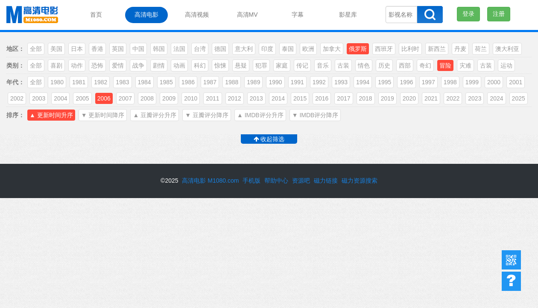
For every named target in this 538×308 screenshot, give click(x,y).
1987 (209, 82)
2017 (343, 98)
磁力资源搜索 (359, 180)
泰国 (288, 48)
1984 (144, 82)
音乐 (323, 65)
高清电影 (146, 14)
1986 (188, 82)
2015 (300, 98)
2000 (493, 82)
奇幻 (425, 65)
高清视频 (197, 14)
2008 (147, 98)
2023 (474, 98)
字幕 (298, 14)
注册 (499, 13)
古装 (343, 65)
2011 (212, 98)
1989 (253, 82)
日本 (77, 48)
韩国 (159, 48)
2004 (60, 98)
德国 (220, 48)
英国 (118, 48)
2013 (256, 98)
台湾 (200, 48)
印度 (267, 48)
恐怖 (97, 65)
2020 (409, 98)
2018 (365, 98)
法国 (179, 48)
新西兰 (437, 48)
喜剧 (56, 65)
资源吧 (301, 180)
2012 (234, 98)
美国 (56, 48)
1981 (78, 82)
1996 (406, 82)
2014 (278, 98)
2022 (452, 98)
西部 (405, 65)
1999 (472, 82)
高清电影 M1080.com (210, 180)
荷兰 (481, 48)
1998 (450, 82)
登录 (468, 13)
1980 (57, 82)
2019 (387, 98)
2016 (321, 98)
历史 (384, 65)
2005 (82, 98)
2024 (496, 98)
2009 (168, 98)
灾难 (465, 65)
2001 (515, 82)
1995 (384, 82)
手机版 (251, 180)
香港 (97, 48)
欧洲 (308, 48)
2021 (431, 98)
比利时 (410, 48)
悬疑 (241, 65)
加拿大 (332, 48)
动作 (77, 65)
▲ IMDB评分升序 (260, 115)
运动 (506, 65)
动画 (179, 65)
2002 (16, 98)
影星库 (348, 14)
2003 (38, 98)
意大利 (244, 48)
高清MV (247, 14)
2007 (125, 98)
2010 (190, 98)
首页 (96, 14)
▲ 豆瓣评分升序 (154, 115)
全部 (36, 48)
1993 (341, 82)
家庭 (282, 65)
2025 (518, 98)
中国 (138, 48)
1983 (122, 82)
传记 (302, 65)
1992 (319, 82)
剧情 (159, 65)
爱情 (118, 65)
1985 (166, 82)
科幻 (200, 65)
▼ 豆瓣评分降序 (206, 115)
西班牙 (384, 48)
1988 (231, 82)
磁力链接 (326, 180)
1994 (362, 82)
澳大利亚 (507, 48)
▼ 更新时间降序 (103, 115)
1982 (100, 82)
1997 (428, 82)
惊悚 (220, 65)
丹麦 (460, 48)
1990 (275, 82)
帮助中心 (511, 281)
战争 (138, 65)
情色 (364, 65)
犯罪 (261, 65)
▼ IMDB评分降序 (315, 115)
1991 (297, 82)
